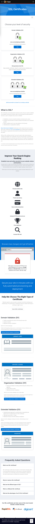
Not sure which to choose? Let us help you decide (17, 102)
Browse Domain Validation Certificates (10, 326)
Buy (17, 47)
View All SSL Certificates (17, 303)
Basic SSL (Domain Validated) (7, 128)
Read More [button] (16, 521)
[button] (2, 1)
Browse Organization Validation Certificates (14, 392)
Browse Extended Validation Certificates (11, 423)
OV (11, 129)
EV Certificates (17, 129)
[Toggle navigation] (32, 17)
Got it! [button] (31, 521)
